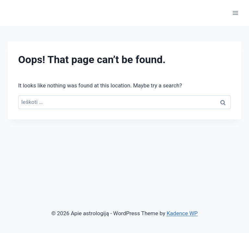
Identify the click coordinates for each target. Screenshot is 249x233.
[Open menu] (235, 13)
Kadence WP (182, 213)
